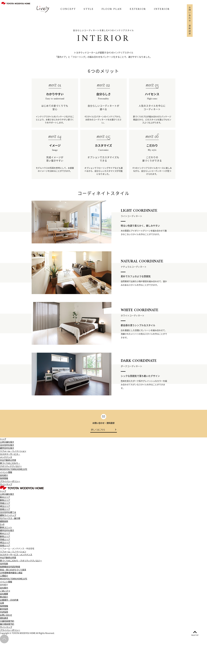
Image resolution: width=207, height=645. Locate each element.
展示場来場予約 (7, 625)
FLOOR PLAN (112, 9)
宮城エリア (5, 510)
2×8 (2, 526)
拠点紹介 (4, 598)
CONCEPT (68, 9)
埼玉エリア (5, 507)
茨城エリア (5, 504)
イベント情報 (6, 473)
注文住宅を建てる (8, 513)
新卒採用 (4, 610)
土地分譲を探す (7, 443)
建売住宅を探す (7, 449)
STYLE (89, 9)
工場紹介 (4, 577)
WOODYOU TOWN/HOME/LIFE (13, 470)
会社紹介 (4, 476)
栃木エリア (5, 498)
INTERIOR (162, 9)
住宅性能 (4, 565)
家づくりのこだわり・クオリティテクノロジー (11, 466)
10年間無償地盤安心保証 (11, 574)
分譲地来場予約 (7, 622)
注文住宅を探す (7, 446)
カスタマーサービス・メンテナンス (10, 457)
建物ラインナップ (8, 516)
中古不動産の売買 (8, 461)
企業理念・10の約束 (9, 601)
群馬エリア (5, 501)
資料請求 (4, 619)
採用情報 (4, 479)
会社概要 (4, 595)
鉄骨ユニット (6, 529)
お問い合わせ (6, 616)
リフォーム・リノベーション (13, 452)
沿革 (2, 604)
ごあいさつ (5, 592)
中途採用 (4, 613)
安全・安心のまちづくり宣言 (13, 571)
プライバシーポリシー (10, 482)
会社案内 (4, 589)
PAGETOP (194, 633)
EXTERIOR (138, 9)
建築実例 (4, 522)
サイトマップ (6, 486)
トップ (3, 440)
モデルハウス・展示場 (10, 519)
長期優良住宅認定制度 (10, 568)
